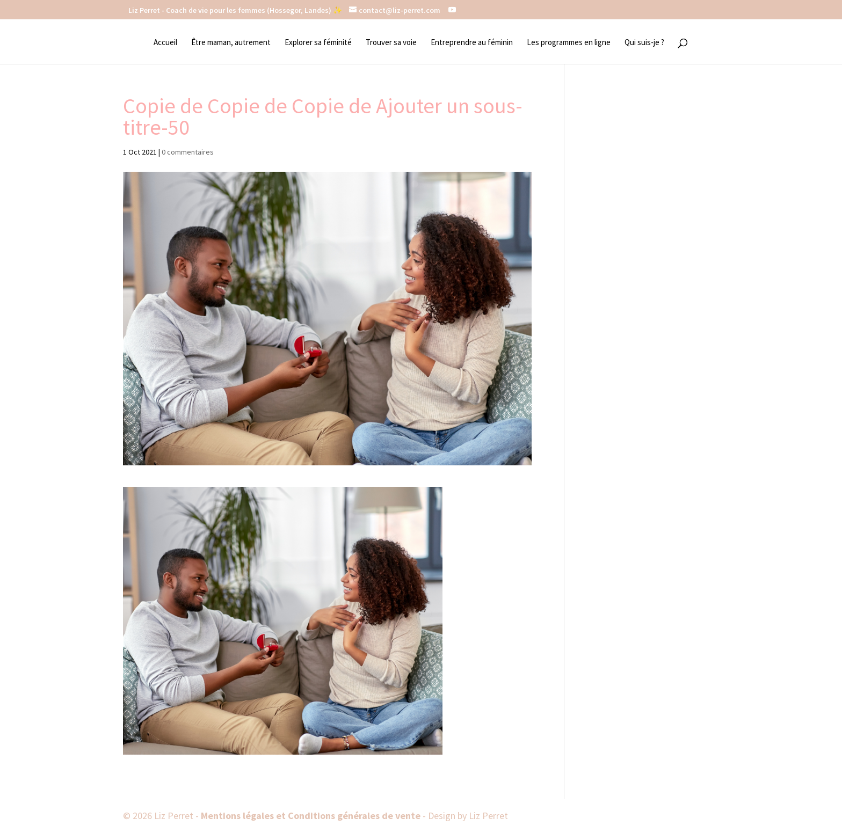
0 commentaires (188, 152)
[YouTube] (452, 10)
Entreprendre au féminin (472, 43)
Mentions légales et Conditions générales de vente (312, 815)
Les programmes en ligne (569, 43)
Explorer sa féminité (318, 43)
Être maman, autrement (231, 43)
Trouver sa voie (391, 43)
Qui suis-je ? (644, 43)
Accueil (165, 43)
